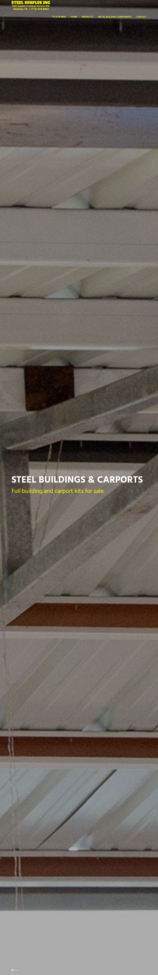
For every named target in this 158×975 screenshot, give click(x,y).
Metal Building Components (115, 17)
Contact (141, 17)
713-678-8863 (59, 17)
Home (74, 17)
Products (87, 17)
